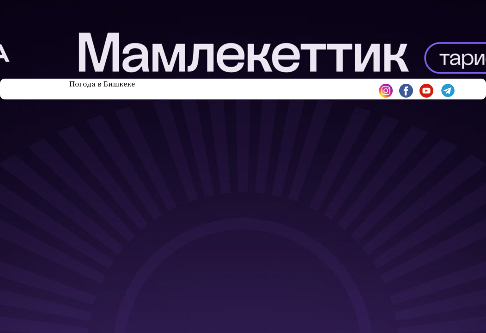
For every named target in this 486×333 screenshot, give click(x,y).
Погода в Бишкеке (102, 84)
